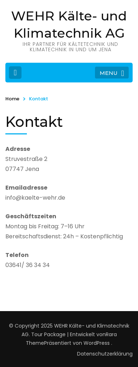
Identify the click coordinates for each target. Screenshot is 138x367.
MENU (112, 73)
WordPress (97, 343)
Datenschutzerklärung (105, 353)
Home (12, 98)
